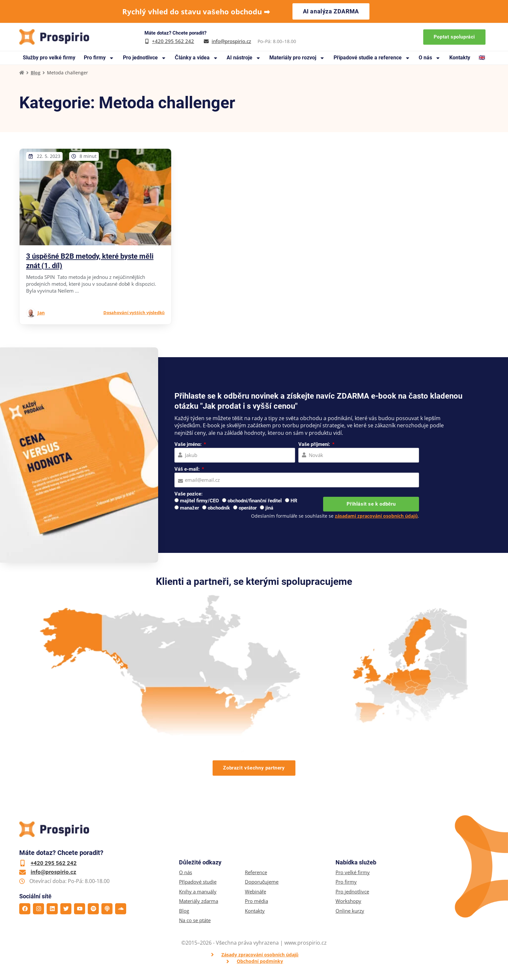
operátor (248, 508)
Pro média (256, 901)
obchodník (219, 508)
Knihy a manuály (198, 892)
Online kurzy (350, 911)
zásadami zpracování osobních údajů (376, 516)
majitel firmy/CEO (199, 501)
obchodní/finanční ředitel (255, 501)
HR (294, 501)
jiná (269, 508)
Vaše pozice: (188, 494)
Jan (41, 313)
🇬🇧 (482, 57)
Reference (256, 872)
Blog (35, 72)
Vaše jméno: (188, 444)
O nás (430, 58)
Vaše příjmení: (314, 444)
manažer (189, 508)
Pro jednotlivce (144, 58)
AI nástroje (244, 58)
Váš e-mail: (187, 469)
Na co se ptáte (195, 920)
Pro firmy (99, 58)
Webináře (255, 892)
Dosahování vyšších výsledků (133, 312)
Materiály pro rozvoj (297, 58)
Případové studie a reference (372, 58)
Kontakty (459, 57)
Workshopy (348, 901)
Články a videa (196, 58)
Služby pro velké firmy (49, 57)
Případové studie (198, 882)
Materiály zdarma (198, 901)
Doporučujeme (262, 882)
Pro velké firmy (353, 872)
